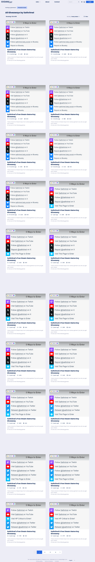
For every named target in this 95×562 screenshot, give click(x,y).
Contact (57, 2)
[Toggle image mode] (84, 2)
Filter (86, 16)
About (47, 2)
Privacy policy (39, 561)
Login (89, 2)
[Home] (6, 2)
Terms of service (49, 561)
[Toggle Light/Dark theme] (82, 2)
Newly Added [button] (73, 16)
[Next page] (60, 552)
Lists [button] (38, 2)
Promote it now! (22, 7)
